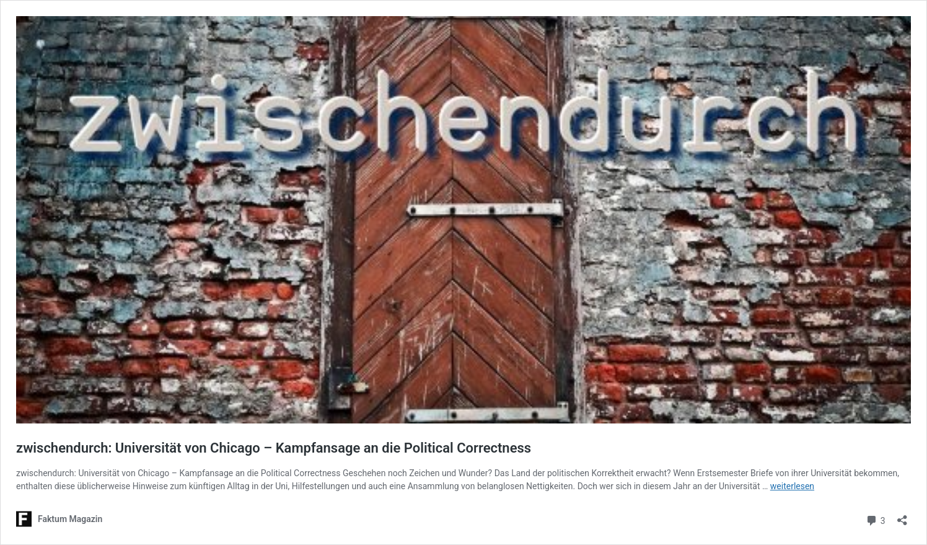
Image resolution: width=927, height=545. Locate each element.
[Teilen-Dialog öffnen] (902, 516)
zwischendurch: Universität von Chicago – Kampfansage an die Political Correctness (273, 448)
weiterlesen (792, 486)
